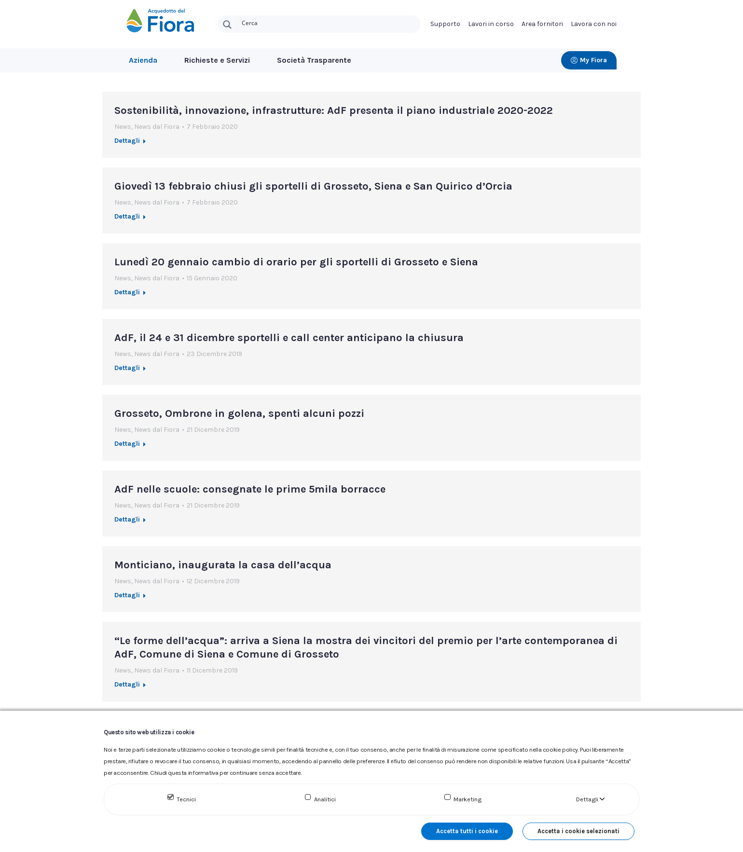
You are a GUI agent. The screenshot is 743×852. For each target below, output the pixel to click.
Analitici (325, 799)
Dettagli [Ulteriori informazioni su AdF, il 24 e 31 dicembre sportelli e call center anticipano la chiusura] (127, 373)
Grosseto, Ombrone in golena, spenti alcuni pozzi (239, 418)
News (122, 131)
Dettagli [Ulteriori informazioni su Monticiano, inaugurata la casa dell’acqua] (127, 600)
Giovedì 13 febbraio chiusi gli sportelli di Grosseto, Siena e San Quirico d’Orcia (313, 191)
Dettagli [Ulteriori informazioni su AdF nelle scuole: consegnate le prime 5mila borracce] (127, 524)
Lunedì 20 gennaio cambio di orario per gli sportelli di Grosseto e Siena (296, 267)
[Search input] (329, 22)
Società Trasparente (314, 60)
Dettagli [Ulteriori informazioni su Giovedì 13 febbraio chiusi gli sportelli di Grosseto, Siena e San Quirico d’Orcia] (127, 221)
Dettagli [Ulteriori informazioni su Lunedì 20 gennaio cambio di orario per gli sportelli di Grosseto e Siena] (127, 297)
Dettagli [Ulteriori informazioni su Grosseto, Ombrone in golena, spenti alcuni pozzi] (127, 448)
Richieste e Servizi (217, 60)
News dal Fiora (156, 131)
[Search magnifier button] (227, 24)
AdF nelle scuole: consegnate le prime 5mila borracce (249, 494)
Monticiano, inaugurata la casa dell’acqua (222, 569)
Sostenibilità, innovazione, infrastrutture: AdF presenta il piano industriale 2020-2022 (333, 115)
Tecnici (186, 799)
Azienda (143, 60)
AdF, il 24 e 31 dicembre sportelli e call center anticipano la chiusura (289, 342)
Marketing (468, 799)
